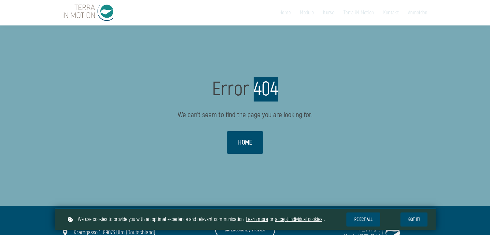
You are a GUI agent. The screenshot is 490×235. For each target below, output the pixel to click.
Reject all (363, 219)
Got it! (414, 219)
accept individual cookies (298, 219)
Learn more (257, 219)
